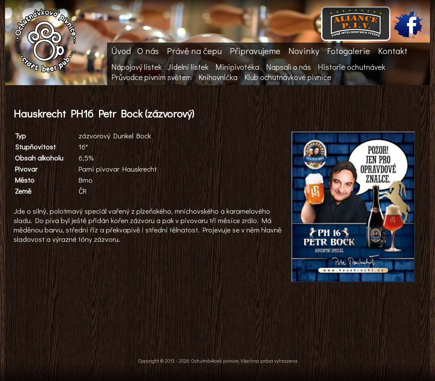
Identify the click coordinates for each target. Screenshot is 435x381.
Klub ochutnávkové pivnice (287, 77)
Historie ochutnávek (351, 67)
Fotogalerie (348, 51)
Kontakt (392, 51)
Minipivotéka (237, 67)
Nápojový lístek (136, 67)
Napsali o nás (288, 67)
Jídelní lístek (188, 67)
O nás (148, 51)
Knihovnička (217, 77)
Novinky (303, 51)
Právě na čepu (194, 51)
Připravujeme (255, 51)
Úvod (121, 51)
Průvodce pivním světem (151, 77)
